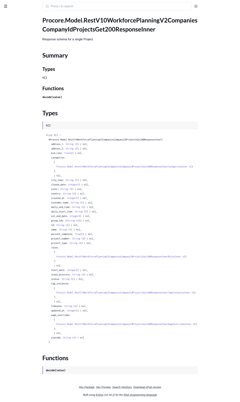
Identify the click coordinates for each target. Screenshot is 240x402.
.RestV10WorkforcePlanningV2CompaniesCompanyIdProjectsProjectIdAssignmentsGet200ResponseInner (27, 113)
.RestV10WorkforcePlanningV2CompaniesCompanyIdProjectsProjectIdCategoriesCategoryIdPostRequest (27, 138)
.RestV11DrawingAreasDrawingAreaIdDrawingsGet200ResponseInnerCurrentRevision (27, 341)
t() (72, 77)
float (95, 153)
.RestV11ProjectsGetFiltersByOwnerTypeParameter (27, 356)
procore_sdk (13, 4)
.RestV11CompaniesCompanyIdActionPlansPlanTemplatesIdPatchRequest (27, 306)
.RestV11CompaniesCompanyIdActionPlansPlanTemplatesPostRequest (27, 316)
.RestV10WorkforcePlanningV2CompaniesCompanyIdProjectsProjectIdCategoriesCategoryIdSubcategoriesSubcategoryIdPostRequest (27, 154)
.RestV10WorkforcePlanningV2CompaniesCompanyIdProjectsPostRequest (27, 88)
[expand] (52, 25)
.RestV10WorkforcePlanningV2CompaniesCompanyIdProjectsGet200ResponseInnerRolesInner (27, 57)
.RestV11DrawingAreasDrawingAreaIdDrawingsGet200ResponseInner (27, 336)
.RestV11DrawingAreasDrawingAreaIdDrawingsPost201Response (27, 346)
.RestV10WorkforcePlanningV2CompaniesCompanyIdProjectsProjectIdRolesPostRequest (27, 224)
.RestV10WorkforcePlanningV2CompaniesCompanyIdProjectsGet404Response (27, 78)
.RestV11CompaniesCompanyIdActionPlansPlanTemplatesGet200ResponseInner (27, 300)
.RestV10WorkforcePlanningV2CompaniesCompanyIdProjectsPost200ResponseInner (27, 83)
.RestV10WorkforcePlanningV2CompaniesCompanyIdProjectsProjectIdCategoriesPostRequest (27, 164)
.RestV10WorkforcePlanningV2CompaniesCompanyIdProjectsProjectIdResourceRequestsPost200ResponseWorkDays (27, 204)
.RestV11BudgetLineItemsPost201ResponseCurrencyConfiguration (27, 290)
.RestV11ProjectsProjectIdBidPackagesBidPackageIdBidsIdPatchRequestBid (27, 371)
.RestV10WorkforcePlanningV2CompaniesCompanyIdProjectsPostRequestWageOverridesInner (27, 108)
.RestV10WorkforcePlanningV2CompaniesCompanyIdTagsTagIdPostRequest (27, 280)
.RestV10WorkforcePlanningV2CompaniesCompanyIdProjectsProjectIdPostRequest (27, 174)
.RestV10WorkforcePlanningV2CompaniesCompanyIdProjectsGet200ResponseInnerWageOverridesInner (27, 68)
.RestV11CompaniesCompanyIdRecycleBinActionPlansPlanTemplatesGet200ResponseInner (27, 326)
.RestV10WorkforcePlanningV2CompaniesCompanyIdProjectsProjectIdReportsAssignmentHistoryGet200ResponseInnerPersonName (27, 184)
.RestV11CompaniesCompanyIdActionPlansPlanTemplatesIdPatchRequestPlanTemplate (27, 311)
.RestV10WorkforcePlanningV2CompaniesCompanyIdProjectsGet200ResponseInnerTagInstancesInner (27, 62)
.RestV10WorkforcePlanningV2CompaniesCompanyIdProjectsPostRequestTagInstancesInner (27, 103)
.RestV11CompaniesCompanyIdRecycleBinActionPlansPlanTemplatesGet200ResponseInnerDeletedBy (27, 331)
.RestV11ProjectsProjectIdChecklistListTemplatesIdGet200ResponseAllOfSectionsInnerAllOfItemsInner (27, 397)
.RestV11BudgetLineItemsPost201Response (27, 285)
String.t (99, 144)
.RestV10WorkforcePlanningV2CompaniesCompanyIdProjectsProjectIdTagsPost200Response (27, 230)
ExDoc (128, 394)
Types (10, 36)
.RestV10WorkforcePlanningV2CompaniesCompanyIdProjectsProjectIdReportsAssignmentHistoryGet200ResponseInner (27, 179)
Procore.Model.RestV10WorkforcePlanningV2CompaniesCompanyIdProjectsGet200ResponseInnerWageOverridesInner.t (153, 324)
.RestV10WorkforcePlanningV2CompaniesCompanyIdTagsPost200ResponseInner (27, 260)
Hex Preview (131, 387)
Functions (12, 41)
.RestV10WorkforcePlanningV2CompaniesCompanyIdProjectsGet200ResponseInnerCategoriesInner (27, 47)
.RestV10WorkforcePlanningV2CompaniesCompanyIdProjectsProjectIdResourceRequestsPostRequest (27, 209)
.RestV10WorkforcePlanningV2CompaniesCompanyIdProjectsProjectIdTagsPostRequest (27, 235)
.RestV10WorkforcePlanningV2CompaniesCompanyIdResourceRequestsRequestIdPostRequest (27, 255)
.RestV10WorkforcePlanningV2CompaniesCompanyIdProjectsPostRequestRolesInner (27, 98)
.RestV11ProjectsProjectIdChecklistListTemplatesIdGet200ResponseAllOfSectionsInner (27, 392)
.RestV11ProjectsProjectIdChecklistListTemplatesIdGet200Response (27, 386)
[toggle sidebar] (51, 6)
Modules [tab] (21, 17)
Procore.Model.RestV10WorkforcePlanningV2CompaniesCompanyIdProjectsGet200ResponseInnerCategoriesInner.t (151, 166)
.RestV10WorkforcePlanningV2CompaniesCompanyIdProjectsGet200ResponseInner (27, 25)
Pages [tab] (7, 17)
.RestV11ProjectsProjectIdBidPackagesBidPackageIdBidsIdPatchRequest (27, 366)
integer (101, 184)
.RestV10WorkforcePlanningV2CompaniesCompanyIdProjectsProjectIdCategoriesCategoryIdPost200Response (27, 123)
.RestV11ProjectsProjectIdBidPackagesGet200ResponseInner (27, 381)
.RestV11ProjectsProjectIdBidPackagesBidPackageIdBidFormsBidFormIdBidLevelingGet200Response (27, 361)
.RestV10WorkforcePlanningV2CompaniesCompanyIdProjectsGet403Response (27, 73)
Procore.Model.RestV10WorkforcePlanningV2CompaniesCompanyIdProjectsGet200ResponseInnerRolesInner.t (148, 256)
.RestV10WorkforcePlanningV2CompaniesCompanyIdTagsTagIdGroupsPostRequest (27, 275)
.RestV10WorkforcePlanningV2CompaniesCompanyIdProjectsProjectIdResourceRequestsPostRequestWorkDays (27, 214)
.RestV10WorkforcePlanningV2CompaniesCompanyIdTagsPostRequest (27, 265)
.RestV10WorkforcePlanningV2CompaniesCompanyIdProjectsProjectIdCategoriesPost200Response (27, 159)
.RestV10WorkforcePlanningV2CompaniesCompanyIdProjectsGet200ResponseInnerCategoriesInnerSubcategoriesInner (27, 52)
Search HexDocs (150, 387)
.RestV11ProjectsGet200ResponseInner (27, 351)
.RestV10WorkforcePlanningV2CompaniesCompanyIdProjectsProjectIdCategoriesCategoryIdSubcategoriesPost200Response (27, 144)
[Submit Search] (75, 6)
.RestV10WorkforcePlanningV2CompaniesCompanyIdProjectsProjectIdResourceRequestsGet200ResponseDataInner (27, 194)
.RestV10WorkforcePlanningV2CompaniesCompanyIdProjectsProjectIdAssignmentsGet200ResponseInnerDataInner (27, 118)
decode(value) (80, 97)
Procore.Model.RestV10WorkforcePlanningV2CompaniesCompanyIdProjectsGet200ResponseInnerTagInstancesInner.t (153, 292)
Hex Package (115, 387)
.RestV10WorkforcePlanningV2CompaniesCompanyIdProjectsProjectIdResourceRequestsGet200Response (27, 189)
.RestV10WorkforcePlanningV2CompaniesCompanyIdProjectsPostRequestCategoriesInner (27, 93)
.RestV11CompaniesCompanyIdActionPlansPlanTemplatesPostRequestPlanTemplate (27, 321)
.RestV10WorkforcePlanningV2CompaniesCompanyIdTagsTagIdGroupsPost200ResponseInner (27, 270)
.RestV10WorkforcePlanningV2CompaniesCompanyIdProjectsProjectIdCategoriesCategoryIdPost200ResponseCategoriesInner (27, 128)
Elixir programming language (168, 394)
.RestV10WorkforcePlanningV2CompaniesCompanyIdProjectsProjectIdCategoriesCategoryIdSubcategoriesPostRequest (27, 149)
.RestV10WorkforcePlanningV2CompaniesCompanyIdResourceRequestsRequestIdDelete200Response (27, 250)
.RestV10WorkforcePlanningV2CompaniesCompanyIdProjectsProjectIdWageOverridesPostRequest (27, 245)
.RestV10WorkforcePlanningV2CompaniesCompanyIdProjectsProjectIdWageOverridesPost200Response (27, 240)
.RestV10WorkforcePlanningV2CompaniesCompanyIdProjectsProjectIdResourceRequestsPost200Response (27, 199)
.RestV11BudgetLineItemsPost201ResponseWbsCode (27, 295)
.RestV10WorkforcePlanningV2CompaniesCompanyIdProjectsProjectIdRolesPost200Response (27, 219)
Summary (12, 32)
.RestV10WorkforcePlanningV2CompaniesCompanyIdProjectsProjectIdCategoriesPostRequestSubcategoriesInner (27, 169)
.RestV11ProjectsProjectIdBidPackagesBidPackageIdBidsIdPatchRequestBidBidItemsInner (27, 376)
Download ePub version (175, 387)
